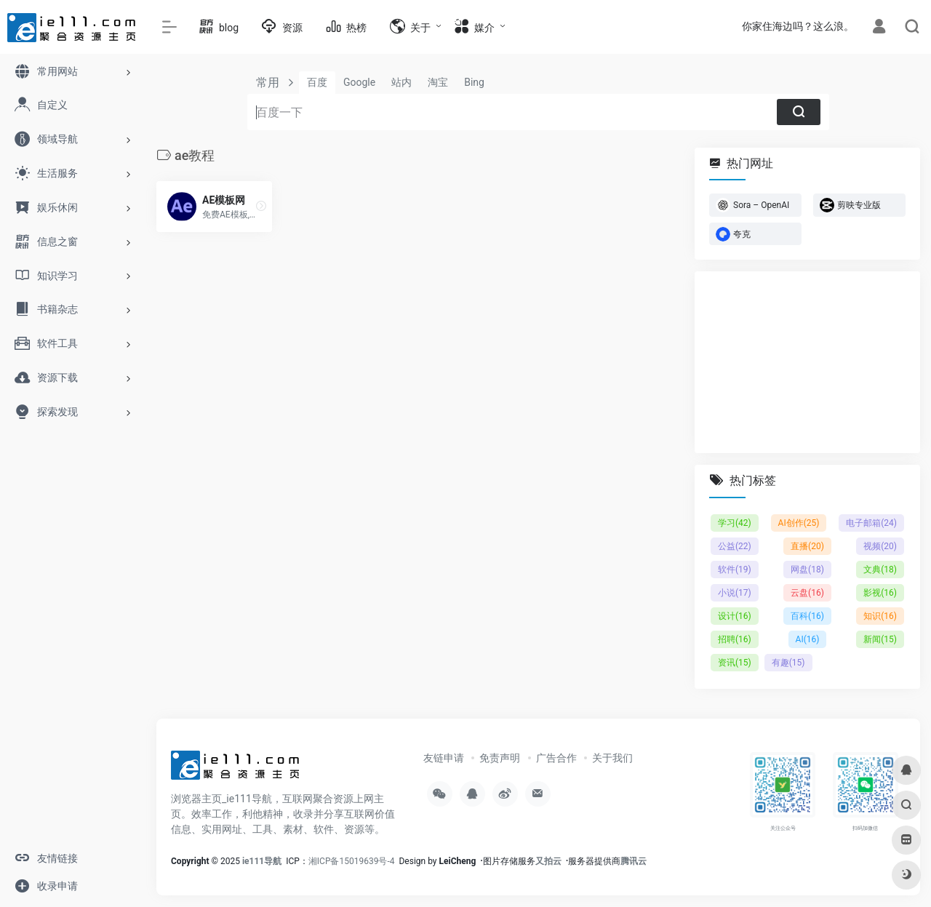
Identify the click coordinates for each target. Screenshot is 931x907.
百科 (807, 616)
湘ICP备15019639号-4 (351, 861)
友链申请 (443, 758)
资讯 (734, 663)
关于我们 (612, 758)
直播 (807, 546)
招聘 (734, 639)
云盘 (807, 593)
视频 (880, 546)
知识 (880, 616)
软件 (734, 569)
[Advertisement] (807, 362)
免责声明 (499, 758)
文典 (880, 569)
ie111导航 (261, 861)
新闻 (880, 639)
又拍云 (548, 861)
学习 (734, 523)
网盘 (807, 569)
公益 (734, 546)
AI (808, 639)
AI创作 (799, 523)
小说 (734, 593)
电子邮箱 (871, 523)
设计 (734, 616)
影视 (880, 593)
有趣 (788, 663)
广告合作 (556, 758)
